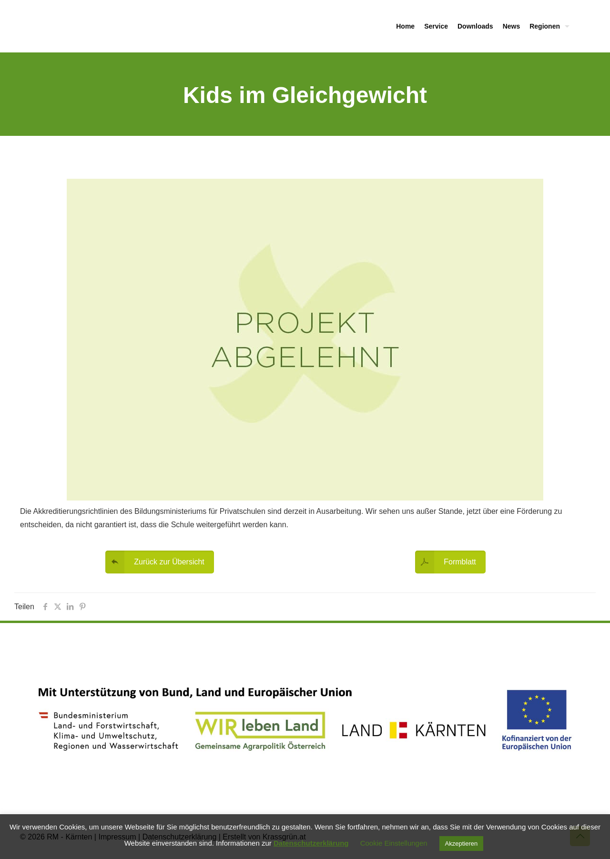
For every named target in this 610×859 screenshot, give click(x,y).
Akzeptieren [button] (461, 843)
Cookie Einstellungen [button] (393, 843)
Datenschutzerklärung (311, 843)
